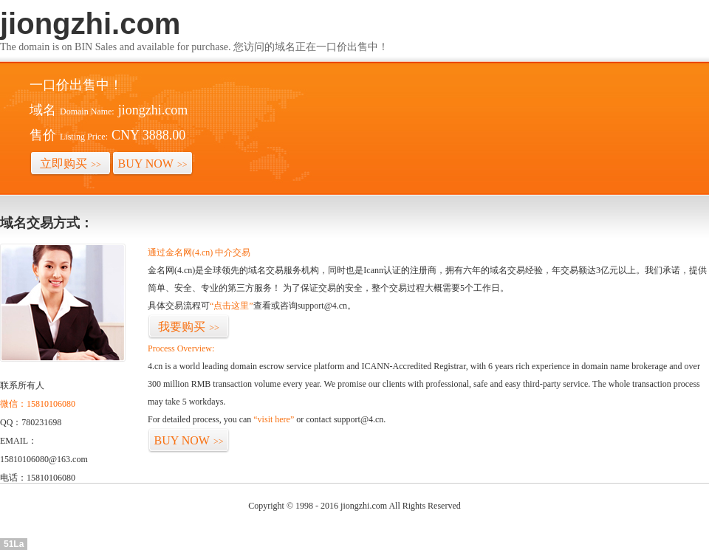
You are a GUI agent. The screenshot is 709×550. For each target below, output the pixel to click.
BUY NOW (153, 163)
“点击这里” (231, 305)
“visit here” (273, 419)
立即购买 (70, 163)
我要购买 (188, 326)
